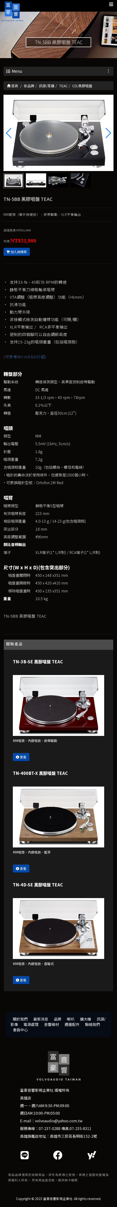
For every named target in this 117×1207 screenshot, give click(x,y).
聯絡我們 (92, 1024)
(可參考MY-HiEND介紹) (24, 357)
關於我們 (20, 1019)
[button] (108, 133)
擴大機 (85, 1019)
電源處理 (31, 1024)
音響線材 (51, 1024)
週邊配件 (72, 1024)
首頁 (12, 85)
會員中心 (20, 1029)
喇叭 (70, 1019)
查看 (21, 757)
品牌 (57, 1019)
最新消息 (40, 1019)
